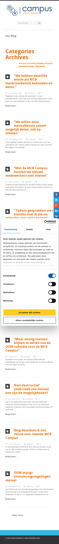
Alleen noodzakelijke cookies (30, 320)
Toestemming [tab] (10, 229)
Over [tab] (48, 229)
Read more (10, 106)
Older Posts (17, 515)
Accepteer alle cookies (29, 312)
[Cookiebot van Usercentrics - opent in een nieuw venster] (44, 222)
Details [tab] (29, 229)
